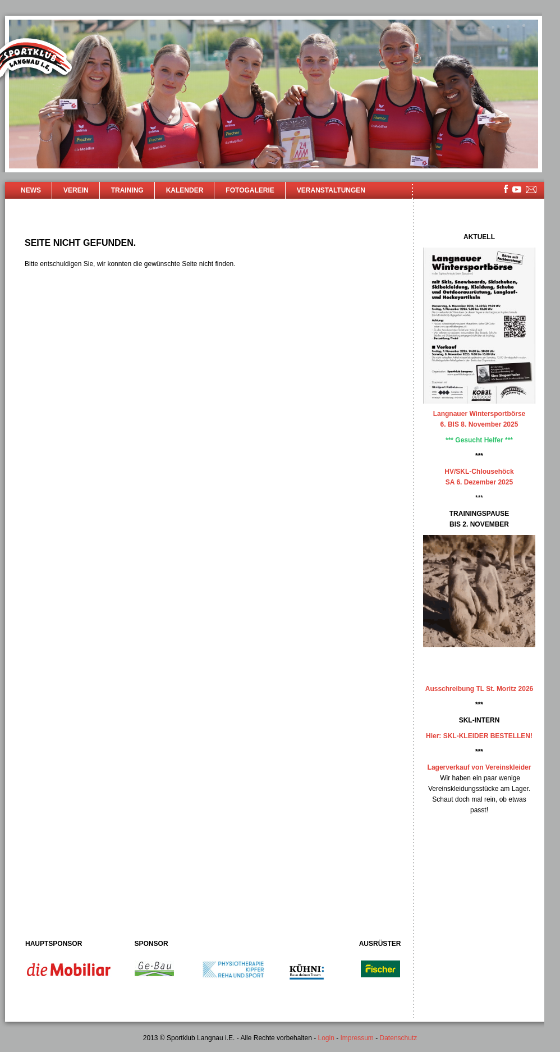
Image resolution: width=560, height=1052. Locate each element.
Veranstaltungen (331, 190)
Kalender (185, 190)
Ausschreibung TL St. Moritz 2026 (479, 689)
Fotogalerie (250, 190)
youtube (516, 189)
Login (326, 1038)
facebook (506, 189)
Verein (76, 190)
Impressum (357, 1038)
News (31, 190)
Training (127, 190)
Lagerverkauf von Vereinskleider (479, 767)
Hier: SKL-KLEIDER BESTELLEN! (479, 736)
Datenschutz (398, 1038)
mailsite (531, 190)
